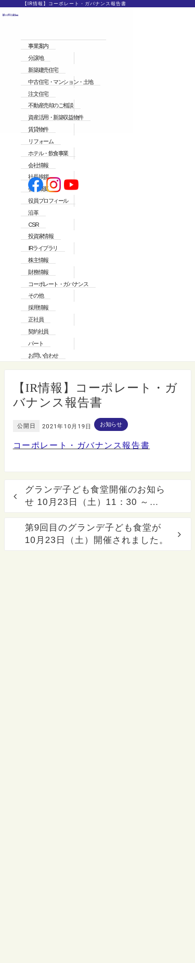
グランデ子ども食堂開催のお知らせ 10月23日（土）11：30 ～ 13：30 (95, 497)
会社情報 (38, 165)
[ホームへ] (10, 185)
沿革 (33, 212)
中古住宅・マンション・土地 (60, 82)
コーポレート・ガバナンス (58, 284)
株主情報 (38, 260)
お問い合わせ (43, 355)
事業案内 (38, 46)
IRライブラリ (42, 248)
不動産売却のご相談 (50, 105)
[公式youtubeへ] (71, 185)
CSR (33, 224)
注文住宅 (38, 94)
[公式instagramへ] (53, 185)
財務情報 (38, 272)
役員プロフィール (48, 200)
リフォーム (40, 141)
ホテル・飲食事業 (48, 153)
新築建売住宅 (43, 70)
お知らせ (111, 424)
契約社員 (38, 331)
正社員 (35, 319)
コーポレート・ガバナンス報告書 (81, 445)
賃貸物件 (38, 129)
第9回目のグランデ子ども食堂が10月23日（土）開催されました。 (96, 534)
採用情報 (38, 307)
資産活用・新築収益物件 (55, 117)
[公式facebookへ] (35, 185)
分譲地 (35, 58)
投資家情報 (40, 236)
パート (35, 343)
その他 (35, 295)
